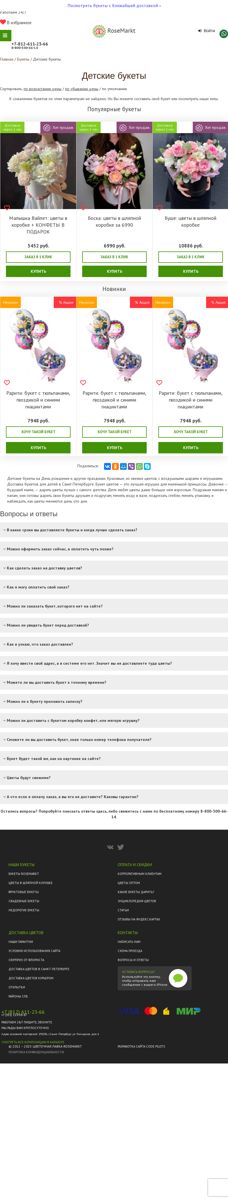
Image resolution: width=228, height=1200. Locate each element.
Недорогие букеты (24, 910)
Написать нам (129, 942)
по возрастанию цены (42, 88)
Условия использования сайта (34, 951)
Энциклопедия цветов (137, 901)
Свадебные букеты (24, 901)
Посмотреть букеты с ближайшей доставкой (114, 7)
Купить (38, 271)
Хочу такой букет (38, 431)
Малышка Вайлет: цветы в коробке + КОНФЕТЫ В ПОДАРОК (38, 225)
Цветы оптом (129, 883)
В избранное (16, 22)
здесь (101, 811)
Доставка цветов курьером (31, 978)
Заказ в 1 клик (38, 257)
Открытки (17, 987)
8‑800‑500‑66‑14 (24, 48)
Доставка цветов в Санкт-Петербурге (39, 969)
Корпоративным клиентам (139, 874)
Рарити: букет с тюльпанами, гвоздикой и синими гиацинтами (38, 400)
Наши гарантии (21, 942)
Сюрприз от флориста (26, 960)
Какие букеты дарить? (136, 892)
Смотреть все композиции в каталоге (32, 1042)
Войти (206, 30)
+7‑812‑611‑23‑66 (29, 44)
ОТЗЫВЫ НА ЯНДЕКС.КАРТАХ (139, 919)
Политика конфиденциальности (36, 1052)
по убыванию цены (81, 88)
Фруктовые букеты (24, 892)
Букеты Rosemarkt (24, 874)
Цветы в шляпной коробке (31, 883)
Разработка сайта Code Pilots (141, 1046)
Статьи (123, 910)
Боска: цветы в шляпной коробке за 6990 (114, 221)
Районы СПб (18, 996)
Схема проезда (130, 951)
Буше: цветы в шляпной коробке (190, 221)
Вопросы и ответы (133, 960)
